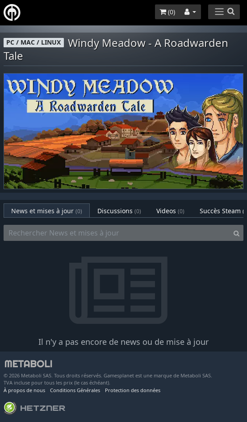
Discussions (119, 211)
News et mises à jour (46, 211)
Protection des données (132, 390)
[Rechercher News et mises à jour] (117, 233)
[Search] (236, 233)
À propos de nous (24, 390)
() (167, 12)
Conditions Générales (75, 390)
